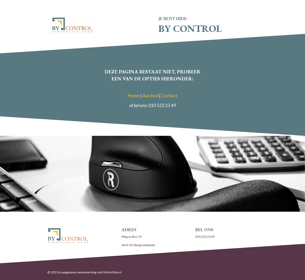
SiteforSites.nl (112, 272)
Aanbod (150, 95)
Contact (169, 95)
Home (133, 95)
